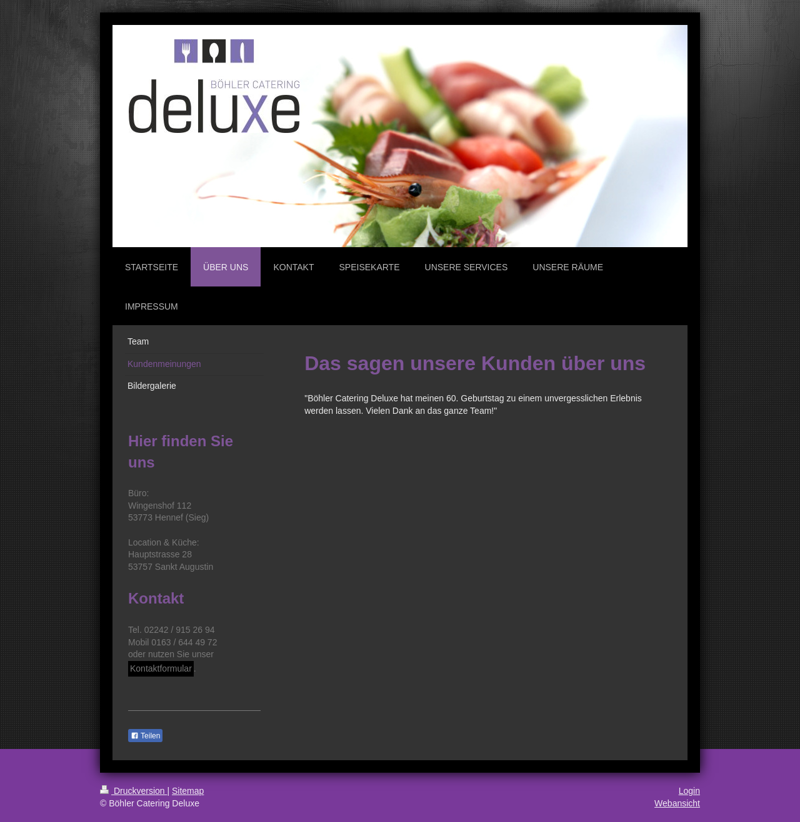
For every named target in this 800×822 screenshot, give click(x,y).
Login (689, 791)
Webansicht (677, 803)
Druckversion (133, 791)
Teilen (145, 735)
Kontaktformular (161, 668)
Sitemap (188, 791)
